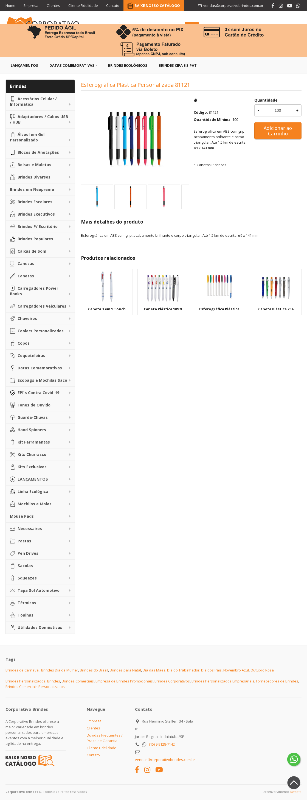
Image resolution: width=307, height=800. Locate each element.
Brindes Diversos (30, 177)
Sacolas (21, 565)
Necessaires (26, 528)
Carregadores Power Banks (34, 291)
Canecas (22, 263)
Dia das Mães (154, 670)
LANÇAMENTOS (29, 479)
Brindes (53, 681)
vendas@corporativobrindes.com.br (165, 759)
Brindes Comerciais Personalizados (35, 686)
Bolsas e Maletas (30, 165)
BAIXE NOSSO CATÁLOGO (157, 5)
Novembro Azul (236, 670)
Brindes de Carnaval (22, 670)
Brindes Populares (31, 239)
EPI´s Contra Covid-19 (34, 392)
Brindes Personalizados (25, 681)
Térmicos (23, 603)
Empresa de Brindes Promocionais (124, 681)
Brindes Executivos (32, 214)
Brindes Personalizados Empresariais (222, 681)
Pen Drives (24, 553)
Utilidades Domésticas (36, 627)
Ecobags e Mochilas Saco (38, 380)
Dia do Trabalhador (183, 670)
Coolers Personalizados (37, 331)
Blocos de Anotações (34, 152)
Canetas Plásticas (211, 164)
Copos (20, 343)
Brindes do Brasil (94, 670)
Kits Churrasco (28, 454)
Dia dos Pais (211, 670)
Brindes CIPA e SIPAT (178, 65)
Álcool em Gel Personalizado (27, 137)
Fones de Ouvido (30, 405)
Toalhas (21, 615)
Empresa (31, 5)
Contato (112, 5)
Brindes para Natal (125, 670)
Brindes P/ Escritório (34, 226)
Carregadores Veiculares (38, 306)
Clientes (53, 5)
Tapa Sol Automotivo (35, 590)
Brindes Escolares (31, 202)
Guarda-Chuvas (29, 417)
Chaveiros (23, 318)
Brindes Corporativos (172, 681)
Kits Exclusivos (28, 467)
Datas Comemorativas (71, 65)
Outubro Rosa (262, 670)
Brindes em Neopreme (32, 189)
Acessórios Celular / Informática (33, 101)
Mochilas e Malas (31, 504)
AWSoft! (296, 792)
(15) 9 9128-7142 (162, 744)
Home (10, 5)
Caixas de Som (28, 251)
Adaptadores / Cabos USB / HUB (39, 119)
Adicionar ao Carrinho (278, 131)
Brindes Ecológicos (127, 65)
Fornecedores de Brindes (277, 681)
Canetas (22, 276)
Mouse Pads (22, 516)
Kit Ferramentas (30, 442)
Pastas (20, 541)
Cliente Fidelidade (83, 5)
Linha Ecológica (29, 491)
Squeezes (23, 578)
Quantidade (266, 100)
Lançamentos (24, 65)
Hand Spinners (28, 430)
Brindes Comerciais (78, 681)
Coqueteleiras (27, 355)
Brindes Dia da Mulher (59, 670)
